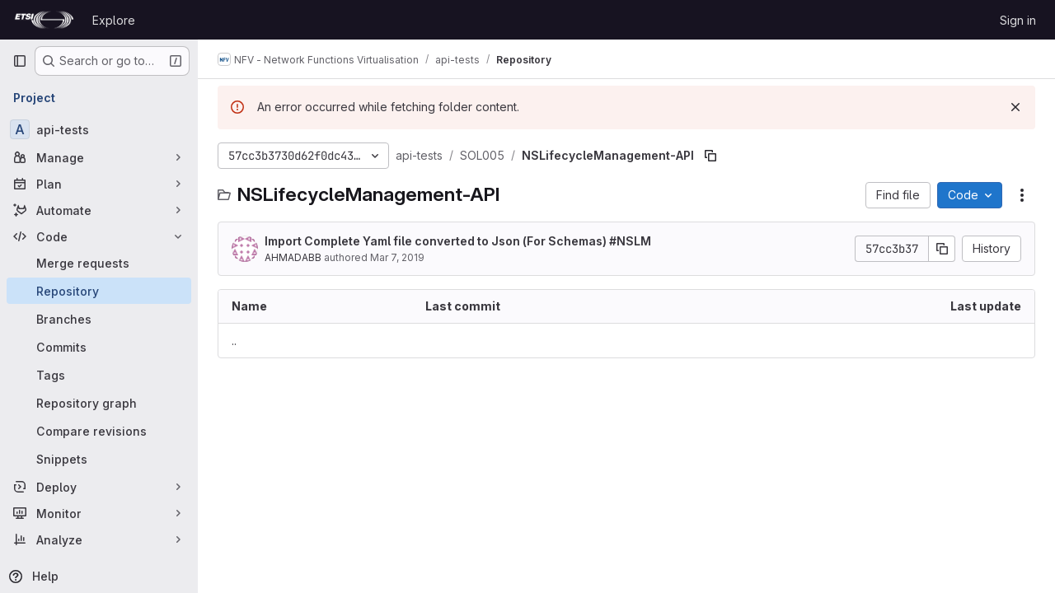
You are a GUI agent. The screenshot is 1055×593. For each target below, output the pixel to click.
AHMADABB (293, 257)
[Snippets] (99, 459)
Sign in (1018, 20)
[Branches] (99, 319)
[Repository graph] (99, 403)
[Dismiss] (1015, 107)
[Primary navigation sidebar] (20, 61)
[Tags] (99, 375)
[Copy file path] (710, 155)
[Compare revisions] (99, 431)
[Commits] (99, 347)
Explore (113, 20)
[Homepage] (44, 20)
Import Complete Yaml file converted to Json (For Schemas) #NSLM (458, 241)
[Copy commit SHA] (942, 249)
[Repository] (99, 291)
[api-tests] (99, 129)
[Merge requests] (99, 263)
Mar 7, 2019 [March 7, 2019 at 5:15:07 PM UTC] (397, 257)
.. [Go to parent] (234, 341)
